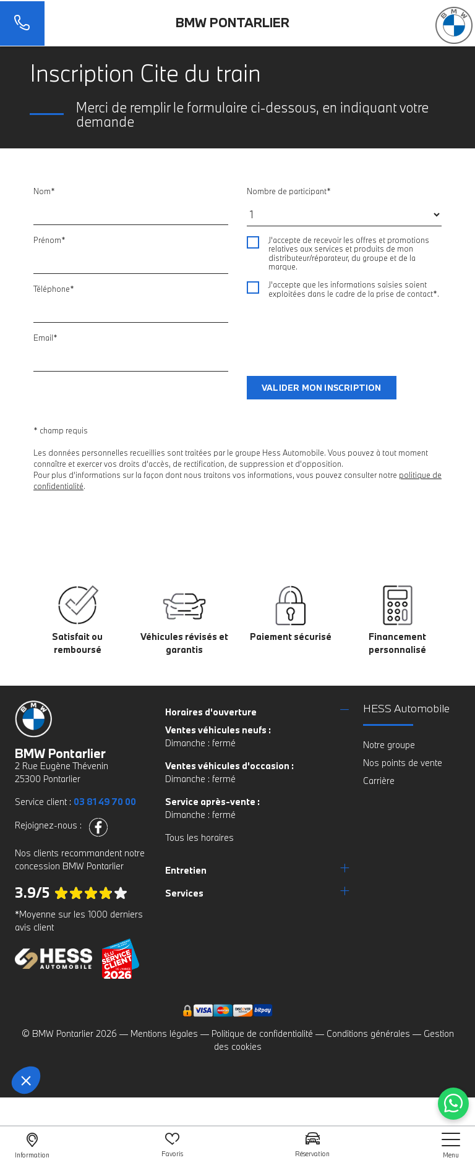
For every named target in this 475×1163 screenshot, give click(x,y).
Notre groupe (389, 745)
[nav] (451, 1145)
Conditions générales (368, 1033)
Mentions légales (164, 1033)
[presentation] (341, 331)
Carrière (379, 780)
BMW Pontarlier (232, 22)
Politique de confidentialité (262, 1033)
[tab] (257, 712)
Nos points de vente (402, 763)
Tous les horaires (199, 837)
